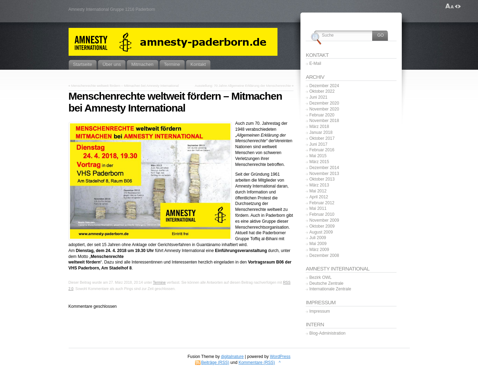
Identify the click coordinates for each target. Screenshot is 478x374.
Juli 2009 (317, 237)
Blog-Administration (327, 333)
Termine (159, 282)
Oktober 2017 (322, 138)
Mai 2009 (317, 243)
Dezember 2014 (324, 167)
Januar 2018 (320, 132)
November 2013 (324, 173)
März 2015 (319, 161)
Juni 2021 (318, 97)
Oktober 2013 (322, 179)
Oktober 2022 (322, 91)
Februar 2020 (321, 115)
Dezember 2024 (324, 85)
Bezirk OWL (320, 277)
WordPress (280, 356)
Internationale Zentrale (330, 289)
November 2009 (324, 220)
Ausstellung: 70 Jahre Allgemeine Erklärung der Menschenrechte (243, 85)
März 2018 (319, 126)
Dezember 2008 (324, 255)
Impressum (319, 311)
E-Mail (315, 63)
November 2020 (324, 109)
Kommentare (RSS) (256, 362)
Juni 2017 (318, 144)
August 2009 (320, 232)
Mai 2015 (317, 155)
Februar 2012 (321, 202)
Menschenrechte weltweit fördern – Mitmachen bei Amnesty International (125, 85)
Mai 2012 (317, 191)
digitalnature (232, 356)
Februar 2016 (321, 149)
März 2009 (319, 249)
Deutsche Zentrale (326, 283)
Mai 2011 (317, 208)
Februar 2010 (321, 214)
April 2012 (318, 196)
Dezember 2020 (324, 103)
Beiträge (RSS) (215, 362)
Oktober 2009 (322, 226)
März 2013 (319, 185)
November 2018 (324, 120)
